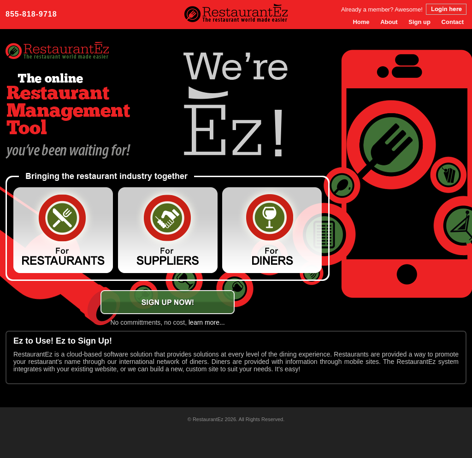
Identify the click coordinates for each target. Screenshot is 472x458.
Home (361, 21)
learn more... (207, 322)
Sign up (419, 21)
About (389, 21)
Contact (453, 21)
